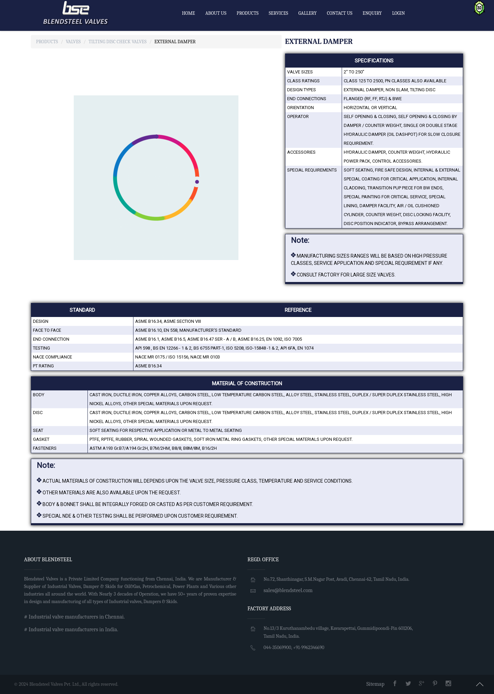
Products (47, 42)
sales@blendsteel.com (288, 590)
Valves (73, 42)
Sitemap (375, 684)
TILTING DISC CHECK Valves (117, 42)
